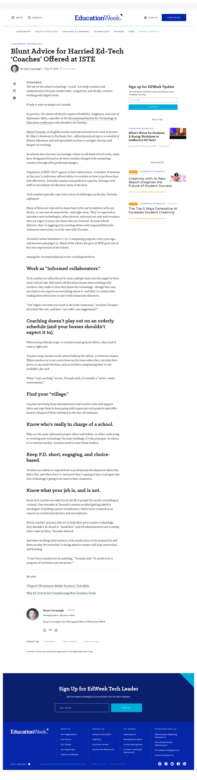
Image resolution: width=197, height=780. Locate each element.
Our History (66, 739)
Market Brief (160, 31)
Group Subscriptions (133, 744)
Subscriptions (129, 734)
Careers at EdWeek (69, 754)
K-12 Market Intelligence (167, 750)
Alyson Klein (134, 146)
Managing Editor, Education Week (59, 615)
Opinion (130, 31)
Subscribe (174, 17)
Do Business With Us (165, 729)
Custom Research (164, 755)
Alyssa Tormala (36, 132)
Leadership (34, 31)
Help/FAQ (96, 739)
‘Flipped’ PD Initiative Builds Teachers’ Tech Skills (57, 586)
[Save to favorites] (14, 90)
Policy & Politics (57, 31)
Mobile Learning (90, 641)
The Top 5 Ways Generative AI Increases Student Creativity (153, 210)
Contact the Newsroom (103, 749)
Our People (66, 744)
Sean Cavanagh (32, 68)
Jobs (143, 31)
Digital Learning (69, 641)
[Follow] (71, 610)
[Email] (82, 707)
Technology (113, 31)
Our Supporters (68, 749)
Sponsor (133, 174)
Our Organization (69, 734)
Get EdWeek (129, 729)
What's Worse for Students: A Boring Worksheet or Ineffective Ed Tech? (147, 136)
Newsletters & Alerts (132, 739)
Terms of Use (98, 764)
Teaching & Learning (86, 31)
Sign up (126, 708)
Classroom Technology (26, 44)
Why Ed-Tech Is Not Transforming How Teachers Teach (61, 593)
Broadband (50, 641)
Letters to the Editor (101, 734)
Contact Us (98, 729)
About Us (65, 729)
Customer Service (100, 744)
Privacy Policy (118, 764)
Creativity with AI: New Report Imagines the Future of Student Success (150, 182)
